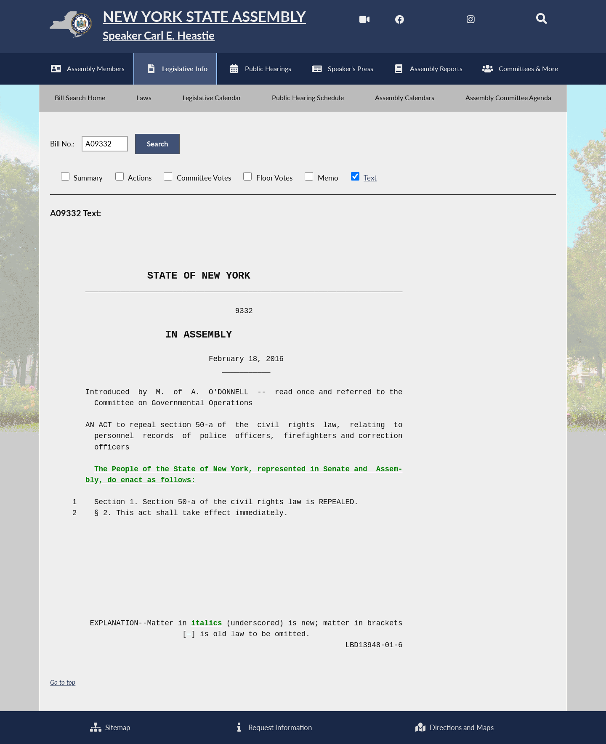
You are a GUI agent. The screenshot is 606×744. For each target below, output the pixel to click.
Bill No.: (62, 145)
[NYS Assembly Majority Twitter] (434, 20)
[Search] (541, 20)
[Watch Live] (363, 20)
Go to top (62, 683)
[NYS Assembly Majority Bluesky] (505, 20)
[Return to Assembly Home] (172, 26)
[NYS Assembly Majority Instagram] (470, 20)
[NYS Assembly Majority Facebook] (399, 20)
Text (369, 179)
